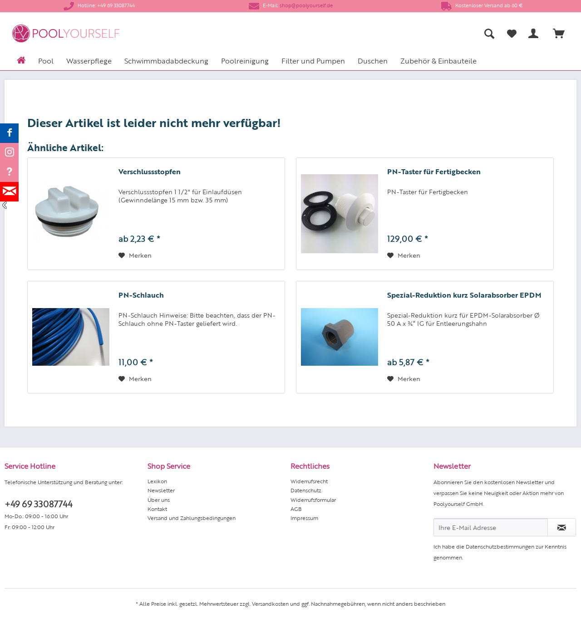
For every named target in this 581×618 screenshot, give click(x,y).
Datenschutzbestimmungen (500, 546)
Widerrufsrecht (309, 481)
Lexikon (157, 481)
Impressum (304, 517)
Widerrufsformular (313, 499)
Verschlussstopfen (149, 171)
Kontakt (157, 508)
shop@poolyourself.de (306, 5)
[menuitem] (400, 33)
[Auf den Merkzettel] (135, 255)
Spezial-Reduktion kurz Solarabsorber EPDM (464, 294)
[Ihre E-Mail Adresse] (490, 527)
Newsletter (161, 490)
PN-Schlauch (141, 294)
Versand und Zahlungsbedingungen (192, 517)
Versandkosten (270, 603)
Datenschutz (305, 490)
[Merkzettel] (511, 34)
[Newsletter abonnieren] (561, 527)
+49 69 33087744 (38, 503)
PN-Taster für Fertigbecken (434, 171)
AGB (296, 508)
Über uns (159, 499)
